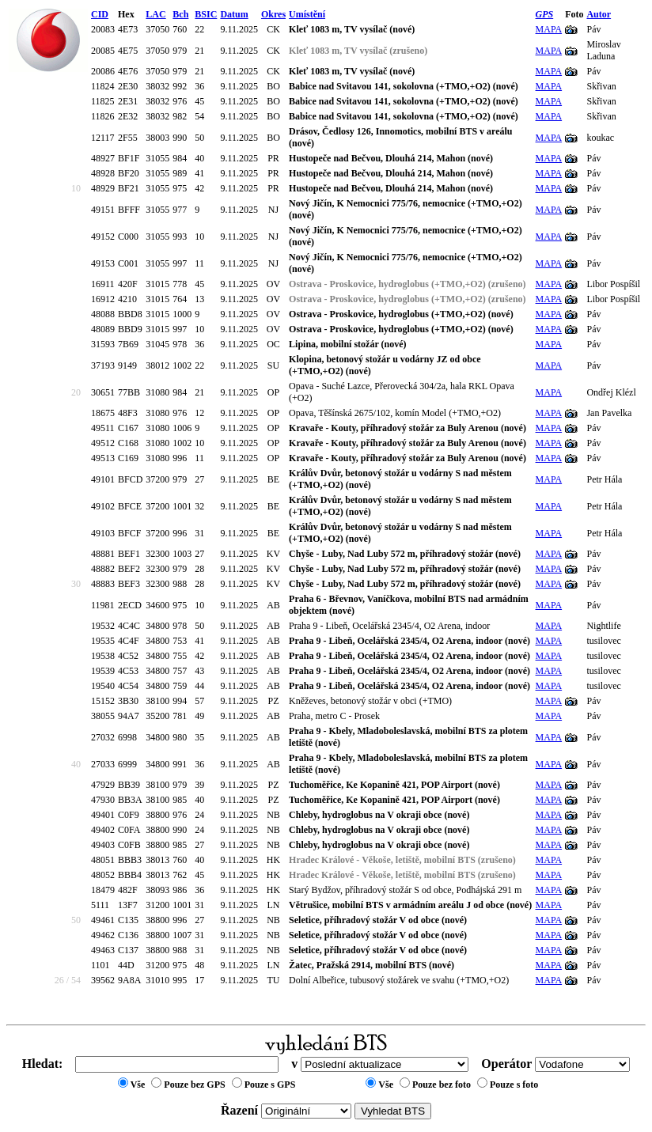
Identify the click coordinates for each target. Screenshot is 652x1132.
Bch (180, 14)
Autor (598, 14)
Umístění (307, 14)
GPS (545, 14)
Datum (234, 14)
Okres (273, 14)
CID (99, 14)
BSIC (206, 14)
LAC (155, 14)
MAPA (549, 29)
